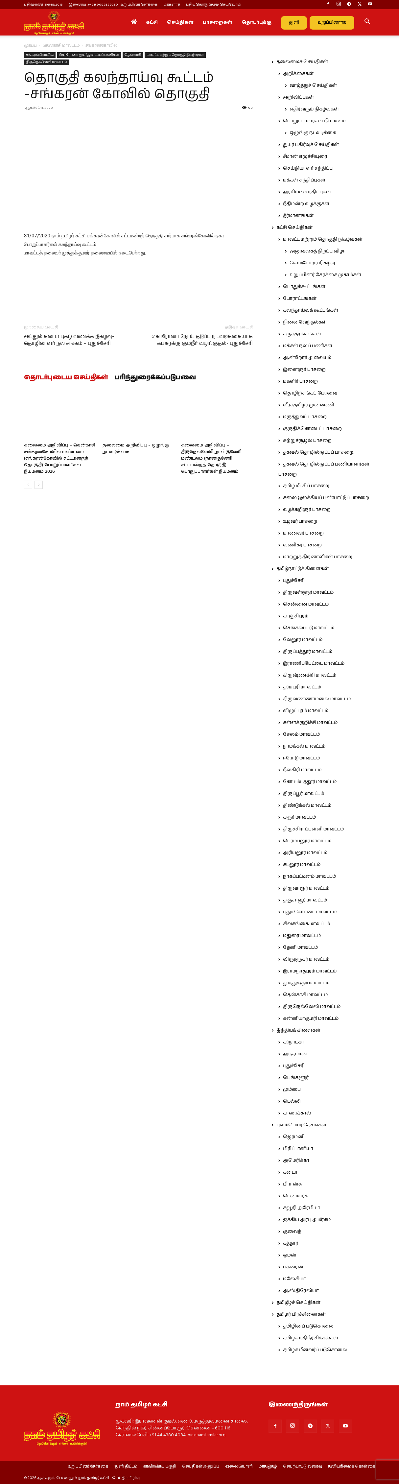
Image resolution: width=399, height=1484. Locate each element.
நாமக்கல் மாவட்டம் (304, 746)
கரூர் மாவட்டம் (299, 817)
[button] (367, 22)
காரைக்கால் (297, 1113)
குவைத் (292, 1231)
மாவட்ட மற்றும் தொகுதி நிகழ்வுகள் (175, 55)
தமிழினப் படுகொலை (308, 1326)
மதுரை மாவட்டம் (302, 935)
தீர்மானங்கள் (298, 215)
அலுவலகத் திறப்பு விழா (318, 251)
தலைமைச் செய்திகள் (302, 61)
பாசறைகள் (217, 22)
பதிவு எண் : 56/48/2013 (43, 4)
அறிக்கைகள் (298, 73)
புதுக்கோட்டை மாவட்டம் (310, 912)
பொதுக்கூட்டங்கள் (304, 286)
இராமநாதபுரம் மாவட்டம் (310, 971)
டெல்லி (292, 1101)
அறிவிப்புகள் (298, 97)
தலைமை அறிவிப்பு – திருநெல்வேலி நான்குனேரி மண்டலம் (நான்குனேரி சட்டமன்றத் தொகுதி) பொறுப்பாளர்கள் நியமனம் (211, 458)
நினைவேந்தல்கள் (305, 322)
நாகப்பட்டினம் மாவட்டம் (309, 876)
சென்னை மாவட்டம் (306, 604)
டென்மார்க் (295, 1196)
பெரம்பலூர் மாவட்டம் (307, 841)
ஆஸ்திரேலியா (301, 1290)
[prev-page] (28, 485)
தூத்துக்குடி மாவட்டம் (306, 983)
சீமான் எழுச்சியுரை (305, 156)
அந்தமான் (295, 1054)
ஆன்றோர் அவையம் (307, 357)
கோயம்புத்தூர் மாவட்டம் (310, 781)
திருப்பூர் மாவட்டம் (303, 793)
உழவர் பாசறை (300, 521)
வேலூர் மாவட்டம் (302, 639)
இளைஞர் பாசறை (304, 369)
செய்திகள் (180, 22)
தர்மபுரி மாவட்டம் (302, 687)
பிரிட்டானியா (298, 1148)
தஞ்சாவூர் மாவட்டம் (305, 900)
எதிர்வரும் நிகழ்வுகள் (314, 109)
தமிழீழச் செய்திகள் (298, 1302)
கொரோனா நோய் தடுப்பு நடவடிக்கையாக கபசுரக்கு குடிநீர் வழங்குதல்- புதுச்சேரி (202, 340)
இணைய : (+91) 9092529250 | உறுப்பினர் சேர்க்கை (113, 4)
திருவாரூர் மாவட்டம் (306, 888)
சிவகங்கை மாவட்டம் (306, 923)
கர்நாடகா (293, 1042)
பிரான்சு (292, 1184)
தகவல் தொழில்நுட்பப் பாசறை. (318, 452)
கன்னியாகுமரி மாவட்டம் (311, 1018)
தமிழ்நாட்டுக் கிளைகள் (302, 568)
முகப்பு (30, 45)
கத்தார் (290, 1243)
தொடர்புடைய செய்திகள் (66, 377)
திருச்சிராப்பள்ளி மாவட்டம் (313, 829)
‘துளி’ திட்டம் (125, 1467)
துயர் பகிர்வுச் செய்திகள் (311, 144)
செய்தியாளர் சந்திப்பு (308, 168)
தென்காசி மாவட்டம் (61, 45)
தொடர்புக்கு (256, 22)
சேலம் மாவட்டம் (301, 734)
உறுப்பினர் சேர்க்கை (88, 1467)
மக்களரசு (171, 4)
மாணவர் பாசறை (303, 533)
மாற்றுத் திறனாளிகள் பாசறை (317, 557)
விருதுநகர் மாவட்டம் (306, 959)
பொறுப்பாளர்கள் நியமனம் (314, 121)
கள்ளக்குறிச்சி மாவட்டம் (310, 722)
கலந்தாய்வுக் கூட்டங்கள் (310, 310)
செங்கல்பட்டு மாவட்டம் (308, 628)
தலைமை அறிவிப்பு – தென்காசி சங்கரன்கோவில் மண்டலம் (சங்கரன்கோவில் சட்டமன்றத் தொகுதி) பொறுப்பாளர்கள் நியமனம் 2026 (59, 458)
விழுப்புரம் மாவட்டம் (305, 710)
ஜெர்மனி (293, 1136)
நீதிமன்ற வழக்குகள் (306, 203)
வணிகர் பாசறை (302, 545)
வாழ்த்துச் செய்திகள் (313, 85)
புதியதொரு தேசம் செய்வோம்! (213, 4)
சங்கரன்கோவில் (40, 55)
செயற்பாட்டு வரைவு (302, 1467)
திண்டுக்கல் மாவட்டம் (307, 805)
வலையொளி (239, 1467)
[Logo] (54, 22)
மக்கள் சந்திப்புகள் (304, 180)
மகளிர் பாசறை (300, 381)
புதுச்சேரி (294, 580)
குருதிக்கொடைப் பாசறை (312, 428)
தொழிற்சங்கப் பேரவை (310, 393)
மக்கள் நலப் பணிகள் (307, 345)
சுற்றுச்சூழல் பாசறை (307, 440)
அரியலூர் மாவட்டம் (305, 852)
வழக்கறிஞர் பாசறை (307, 509)
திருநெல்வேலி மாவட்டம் (46, 62)
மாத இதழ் (268, 1467)
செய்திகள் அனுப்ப (200, 1467)
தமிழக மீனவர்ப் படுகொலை (315, 1349)
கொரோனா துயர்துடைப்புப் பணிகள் (89, 55)
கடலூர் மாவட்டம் (301, 864)
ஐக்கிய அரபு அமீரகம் (307, 1219)
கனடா (290, 1172)
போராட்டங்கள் (300, 298)
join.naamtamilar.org (206, 1435)
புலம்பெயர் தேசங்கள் (301, 1125)
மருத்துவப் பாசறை (305, 416)
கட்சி (152, 22)
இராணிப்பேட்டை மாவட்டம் (313, 663)
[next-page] (39, 485)
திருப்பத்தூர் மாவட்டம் (307, 651)
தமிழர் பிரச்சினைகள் (301, 1314)
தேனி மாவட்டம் (300, 947)
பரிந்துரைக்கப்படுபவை (155, 377)
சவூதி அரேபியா (301, 1207)
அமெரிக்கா (296, 1160)
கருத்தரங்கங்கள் (302, 334)
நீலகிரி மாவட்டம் (302, 770)
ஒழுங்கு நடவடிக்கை (313, 132)
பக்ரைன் (293, 1267)
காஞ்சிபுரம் (295, 616)
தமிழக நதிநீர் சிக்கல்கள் (310, 1338)
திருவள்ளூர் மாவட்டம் (308, 592)
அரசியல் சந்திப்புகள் (307, 192)
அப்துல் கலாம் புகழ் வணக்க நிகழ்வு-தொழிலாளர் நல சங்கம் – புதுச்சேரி (69, 340)
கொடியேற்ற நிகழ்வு (312, 263)
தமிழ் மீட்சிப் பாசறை (306, 486)
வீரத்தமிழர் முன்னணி (308, 405)
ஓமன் (289, 1255)
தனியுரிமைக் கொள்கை (351, 1467)
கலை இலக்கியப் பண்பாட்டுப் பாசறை (326, 497)
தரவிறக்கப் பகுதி (159, 1467)
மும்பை (292, 1089)
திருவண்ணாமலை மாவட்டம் (317, 699)
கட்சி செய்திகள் (294, 227)
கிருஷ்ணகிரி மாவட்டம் (309, 675)
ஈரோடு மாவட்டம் (301, 758)
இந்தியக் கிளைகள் (298, 1030)
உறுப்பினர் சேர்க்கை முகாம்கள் (325, 274)
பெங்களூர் (296, 1077)
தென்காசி (133, 55)
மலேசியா (294, 1278)
